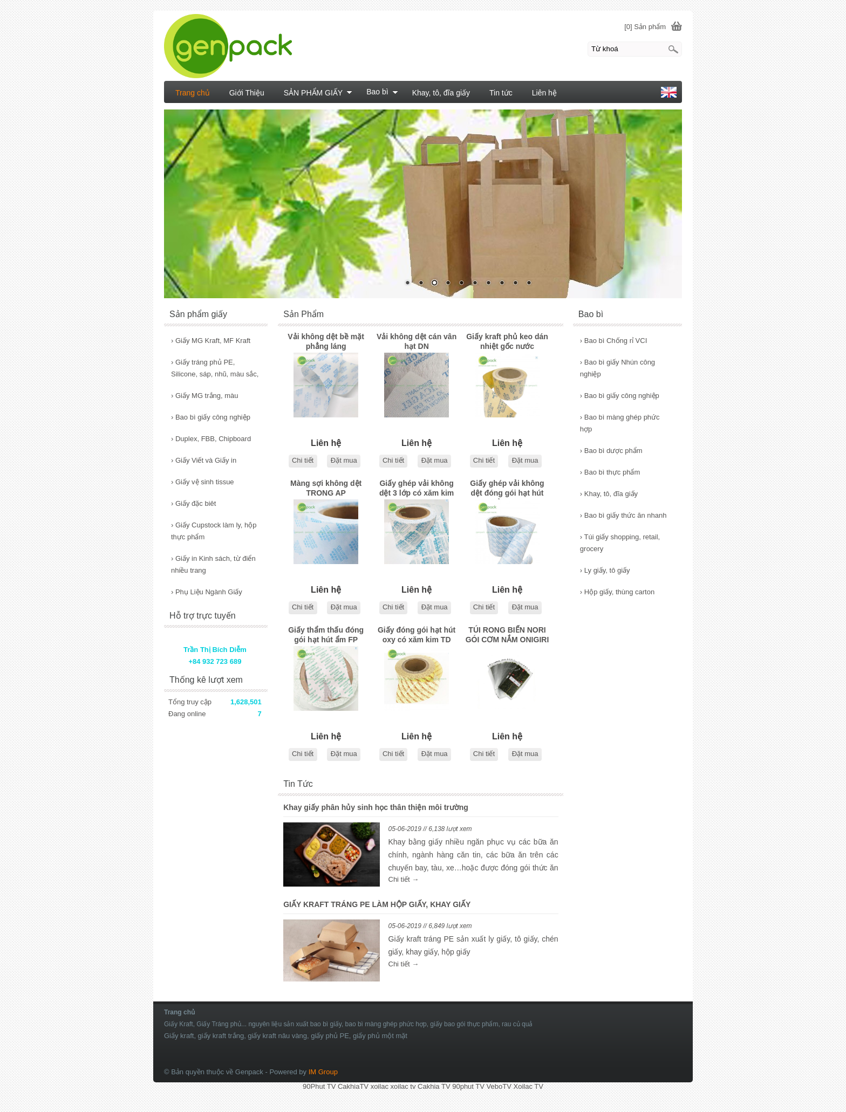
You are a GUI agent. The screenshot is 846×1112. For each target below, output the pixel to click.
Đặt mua (344, 460)
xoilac (379, 1086)
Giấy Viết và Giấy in (203, 460)
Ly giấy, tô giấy (605, 570)
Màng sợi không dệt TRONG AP (325, 488)
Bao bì (382, 91)
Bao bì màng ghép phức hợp (620, 423)
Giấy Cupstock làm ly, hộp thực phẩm (214, 531)
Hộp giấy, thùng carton (617, 592)
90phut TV (468, 1086)
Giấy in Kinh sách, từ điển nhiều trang (213, 564)
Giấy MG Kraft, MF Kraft (210, 341)
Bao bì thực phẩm (610, 472)
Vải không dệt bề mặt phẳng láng (326, 341)
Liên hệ (544, 92)
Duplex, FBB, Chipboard (211, 439)
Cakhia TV (434, 1086)
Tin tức (501, 92)
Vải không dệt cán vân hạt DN (416, 341)
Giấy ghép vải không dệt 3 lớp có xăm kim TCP (416, 489)
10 (529, 284)
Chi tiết (302, 460)
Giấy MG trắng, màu (204, 396)
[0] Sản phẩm (645, 27)
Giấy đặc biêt (193, 503)
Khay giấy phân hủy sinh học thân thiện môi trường (375, 807)
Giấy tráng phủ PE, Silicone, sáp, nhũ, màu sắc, (214, 368)
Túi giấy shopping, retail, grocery (620, 543)
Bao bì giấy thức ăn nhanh (623, 515)
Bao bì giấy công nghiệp (619, 396)
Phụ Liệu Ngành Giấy (206, 592)
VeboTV (499, 1086)
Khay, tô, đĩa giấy (609, 494)
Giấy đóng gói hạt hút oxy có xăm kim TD (416, 635)
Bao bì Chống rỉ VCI (613, 341)
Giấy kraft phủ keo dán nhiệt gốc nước (507, 341)
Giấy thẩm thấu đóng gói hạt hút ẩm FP (326, 635)
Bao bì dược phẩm (611, 451)
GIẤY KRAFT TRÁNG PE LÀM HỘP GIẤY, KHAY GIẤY (376, 904)
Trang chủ (192, 92)
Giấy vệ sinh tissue (202, 482)
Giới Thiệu (246, 92)
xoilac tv (403, 1086)
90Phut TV (319, 1086)
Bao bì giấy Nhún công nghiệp (617, 368)
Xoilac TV (528, 1086)
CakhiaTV (353, 1086)
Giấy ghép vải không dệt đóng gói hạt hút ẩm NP (507, 489)
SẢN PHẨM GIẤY (318, 92)
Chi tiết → (403, 879)
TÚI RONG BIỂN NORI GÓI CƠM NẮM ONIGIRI (507, 635)
